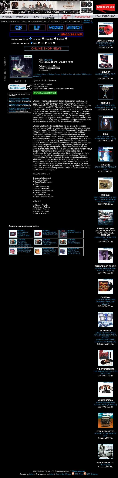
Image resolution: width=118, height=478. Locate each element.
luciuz (31, 474)
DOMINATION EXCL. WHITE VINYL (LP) (24, 250)
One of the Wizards (63, 474)
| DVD (50, 43)
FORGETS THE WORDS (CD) (105, 425)
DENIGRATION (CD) (74, 231)
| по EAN (60, 39)
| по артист (37, 39)
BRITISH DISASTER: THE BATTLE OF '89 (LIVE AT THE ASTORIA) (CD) (105, 190)
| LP (42, 43)
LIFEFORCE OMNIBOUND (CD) (74, 241)
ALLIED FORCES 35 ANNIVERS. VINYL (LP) (105, 96)
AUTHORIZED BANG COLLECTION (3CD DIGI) (105, 394)
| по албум (49, 39)
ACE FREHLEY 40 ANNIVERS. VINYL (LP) (105, 128)
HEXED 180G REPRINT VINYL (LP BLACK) (105, 260)
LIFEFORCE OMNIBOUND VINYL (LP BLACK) (50, 242)
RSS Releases (91, 474)
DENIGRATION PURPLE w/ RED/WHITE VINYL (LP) (23, 234)
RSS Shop (77, 474)
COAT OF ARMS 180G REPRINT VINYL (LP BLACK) (105, 292)
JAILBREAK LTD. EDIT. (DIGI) (105, 65)
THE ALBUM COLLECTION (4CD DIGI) (105, 362)
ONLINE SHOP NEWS (46, 48)
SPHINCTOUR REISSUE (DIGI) (105, 158)
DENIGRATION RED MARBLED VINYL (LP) (50, 232)
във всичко (23, 39)
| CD (35, 43)
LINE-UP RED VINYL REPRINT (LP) (105, 34)
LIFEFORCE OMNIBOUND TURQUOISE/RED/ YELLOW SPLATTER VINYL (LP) (20, 243)
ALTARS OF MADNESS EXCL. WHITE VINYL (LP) (74, 251)
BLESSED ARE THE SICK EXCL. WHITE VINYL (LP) (49, 251)
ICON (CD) (105, 455)
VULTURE (48, 60)
